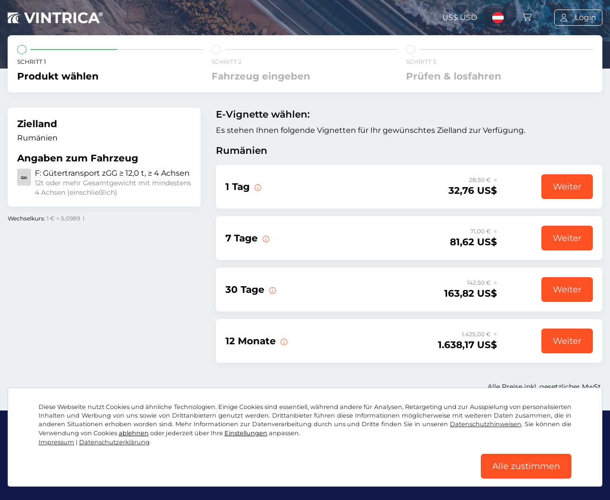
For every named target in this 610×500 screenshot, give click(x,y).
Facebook (32, 454)
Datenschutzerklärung (137, 475)
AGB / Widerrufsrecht (48, 475)
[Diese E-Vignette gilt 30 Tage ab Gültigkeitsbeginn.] (271, 289)
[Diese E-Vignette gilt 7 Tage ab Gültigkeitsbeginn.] (265, 238)
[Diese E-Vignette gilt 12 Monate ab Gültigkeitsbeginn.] (283, 341)
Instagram (86, 454)
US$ (459, 17)
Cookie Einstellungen (228, 475)
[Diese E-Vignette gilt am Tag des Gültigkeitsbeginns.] (257, 186)
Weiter (567, 186)
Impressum (297, 475)
